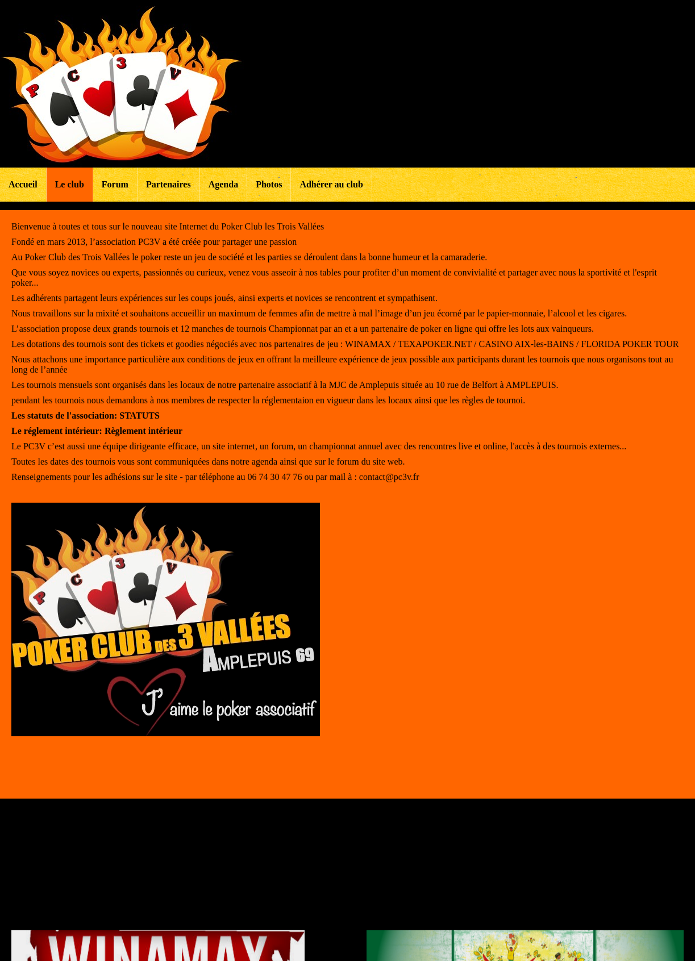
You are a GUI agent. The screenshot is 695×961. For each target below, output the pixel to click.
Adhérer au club (331, 184)
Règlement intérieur (143, 439)
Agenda (223, 184)
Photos (269, 184)
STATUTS (139, 424)
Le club (69, 184)
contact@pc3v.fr (389, 485)
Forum (115, 184)
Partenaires (168, 184)
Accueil (23, 184)
